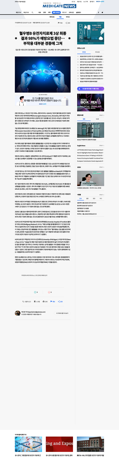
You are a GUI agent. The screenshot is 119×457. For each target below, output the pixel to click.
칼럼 (84, 119)
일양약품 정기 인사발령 (83, 208)
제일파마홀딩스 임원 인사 (83, 211)
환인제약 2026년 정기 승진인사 (85, 206)
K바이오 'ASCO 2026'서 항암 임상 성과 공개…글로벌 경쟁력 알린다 (92, 62)
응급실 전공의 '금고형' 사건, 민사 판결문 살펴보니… (92, 56)
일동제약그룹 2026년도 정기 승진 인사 (86, 203)
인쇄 (46, 302)
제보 (61, 23)
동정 (94, 198)
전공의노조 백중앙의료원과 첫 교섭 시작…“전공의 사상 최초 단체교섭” (92, 73)
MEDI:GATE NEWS (59, 5)
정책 (44, 12)
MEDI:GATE (100, 1)
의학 (49, 12)
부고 (101, 198)
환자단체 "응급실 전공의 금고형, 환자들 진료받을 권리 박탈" (92, 70)
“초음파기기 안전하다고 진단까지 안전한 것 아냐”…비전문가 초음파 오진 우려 (92, 79)
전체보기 (101, 115)
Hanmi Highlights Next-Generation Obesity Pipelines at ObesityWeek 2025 (90, 153)
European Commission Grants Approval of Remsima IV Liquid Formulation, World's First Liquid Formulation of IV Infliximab (90, 161)
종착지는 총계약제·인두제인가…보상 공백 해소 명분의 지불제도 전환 (92, 67)
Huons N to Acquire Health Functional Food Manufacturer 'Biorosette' (90, 158)
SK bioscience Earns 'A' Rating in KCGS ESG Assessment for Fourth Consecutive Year (90, 155)
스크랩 (38, 302)
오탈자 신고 (28, 302)
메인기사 (18, 12)
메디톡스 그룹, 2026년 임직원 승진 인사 (87, 214)
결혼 (87, 198)
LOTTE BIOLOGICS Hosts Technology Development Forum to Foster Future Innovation (90, 150)
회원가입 (79, 1)
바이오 (68, 17)
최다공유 (97, 52)
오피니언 (71, 12)
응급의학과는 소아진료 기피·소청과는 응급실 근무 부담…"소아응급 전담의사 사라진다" (92, 59)
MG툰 (97, 119)
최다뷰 (84, 52)
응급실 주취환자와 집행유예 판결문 (88, 81)
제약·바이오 (56, 12)
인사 (80, 198)
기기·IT (64, 12)
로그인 (73, 1)
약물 (60, 17)
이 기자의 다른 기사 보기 (62, 313)
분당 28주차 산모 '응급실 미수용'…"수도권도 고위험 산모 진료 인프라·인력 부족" (92, 65)
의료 (39, 12)
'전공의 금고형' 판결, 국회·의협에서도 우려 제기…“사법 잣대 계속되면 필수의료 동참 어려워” (92, 76)
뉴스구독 (85, 1)
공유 (69, 23)
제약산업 (51, 17)
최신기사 (26, 12)
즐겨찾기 (92, 1)
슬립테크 (78, 12)
